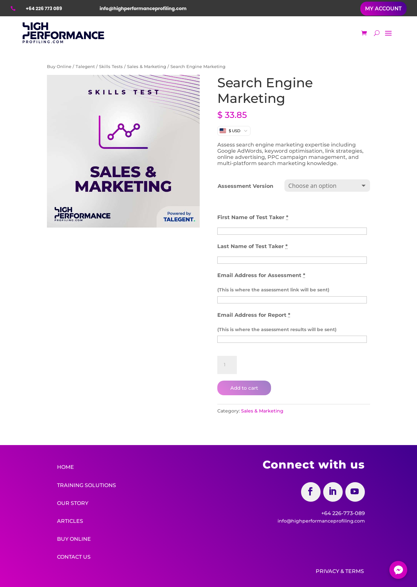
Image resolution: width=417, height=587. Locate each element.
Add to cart (244, 388)
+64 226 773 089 (44, 8)
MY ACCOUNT (383, 9)
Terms (354, 570)
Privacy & (330, 570)
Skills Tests (111, 66)
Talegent (85, 66)
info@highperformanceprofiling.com (321, 521)
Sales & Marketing (146, 66)
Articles (70, 520)
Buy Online (59, 66)
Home (65, 467)
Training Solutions (86, 485)
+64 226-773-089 (343, 513)
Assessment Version (245, 186)
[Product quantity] (227, 365)
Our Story (72, 502)
